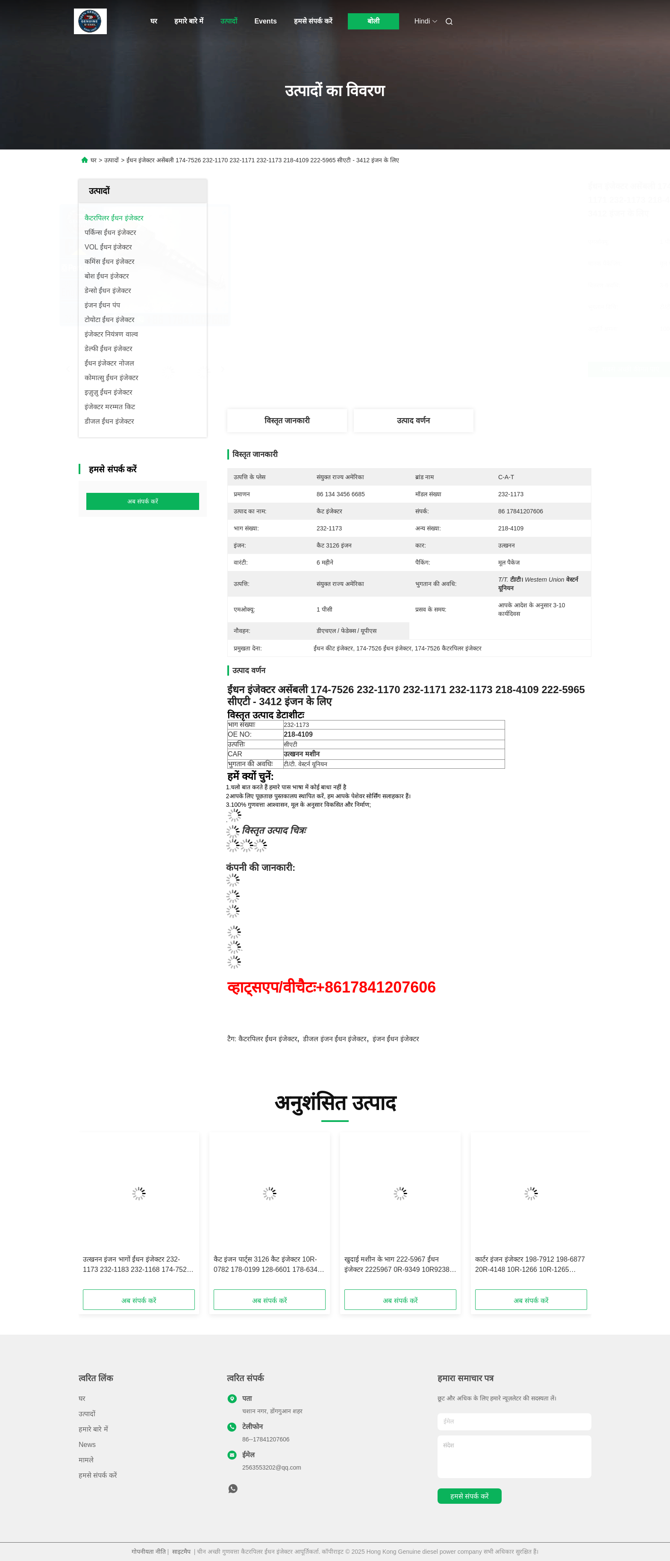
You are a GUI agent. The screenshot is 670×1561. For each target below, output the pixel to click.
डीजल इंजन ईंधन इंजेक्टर (335, 1039)
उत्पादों (228, 21)
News (87, 1444)
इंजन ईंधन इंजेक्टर (396, 1039)
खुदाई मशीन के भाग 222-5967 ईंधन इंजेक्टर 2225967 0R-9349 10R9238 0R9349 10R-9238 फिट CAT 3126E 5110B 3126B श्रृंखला (397, 1265)
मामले (86, 1460)
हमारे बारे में (189, 21)
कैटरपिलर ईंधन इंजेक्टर (267, 1039)
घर (153, 21)
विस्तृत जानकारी (287, 420)
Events (265, 21)
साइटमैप (181, 1551)
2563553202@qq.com (271, 1467)
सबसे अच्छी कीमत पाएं (459, 369)
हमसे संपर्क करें (313, 21)
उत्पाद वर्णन (413, 420)
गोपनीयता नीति (149, 1551)
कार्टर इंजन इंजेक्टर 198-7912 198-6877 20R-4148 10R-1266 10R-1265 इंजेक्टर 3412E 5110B (530, 1265)
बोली (373, 21)
